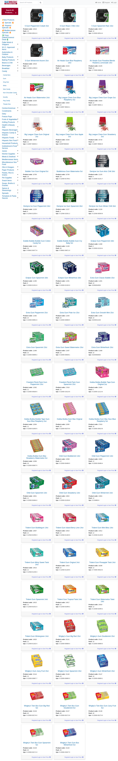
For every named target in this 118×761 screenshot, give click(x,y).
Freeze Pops (7, 117)
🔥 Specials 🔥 (8, 23)
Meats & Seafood (8, 157)
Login (114, 2)
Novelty (5, 97)
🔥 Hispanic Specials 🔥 (6, 26)
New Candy (6, 89)
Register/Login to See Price (41, 38)
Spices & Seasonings (6, 189)
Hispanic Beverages (10, 130)
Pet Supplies (7, 178)
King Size (6, 82)
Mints (4, 85)
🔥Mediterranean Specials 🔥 (9, 31)
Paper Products (8, 170)
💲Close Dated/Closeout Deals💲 (8, 37)
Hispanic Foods (8, 138)
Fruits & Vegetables (9, 119)
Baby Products (7, 57)
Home (98, 2)
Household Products (10, 143)
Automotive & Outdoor (7, 53)
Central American (8, 108)
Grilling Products (8, 122)
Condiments (6, 111)
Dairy (4, 114)
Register (106, 2)
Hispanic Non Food (9, 140)
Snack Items (7, 181)
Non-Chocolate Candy (10, 92)
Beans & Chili (7, 63)
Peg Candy (6, 100)
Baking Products (8, 60)
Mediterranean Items (10, 159)
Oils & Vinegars (8, 167)
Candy (4, 71)
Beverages (6, 66)
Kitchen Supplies (8, 154)
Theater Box (7, 104)
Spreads (5, 193)
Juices (4, 151)
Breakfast (5, 68)
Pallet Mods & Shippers (7, 43)
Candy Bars (6, 75)
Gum (4, 78)
